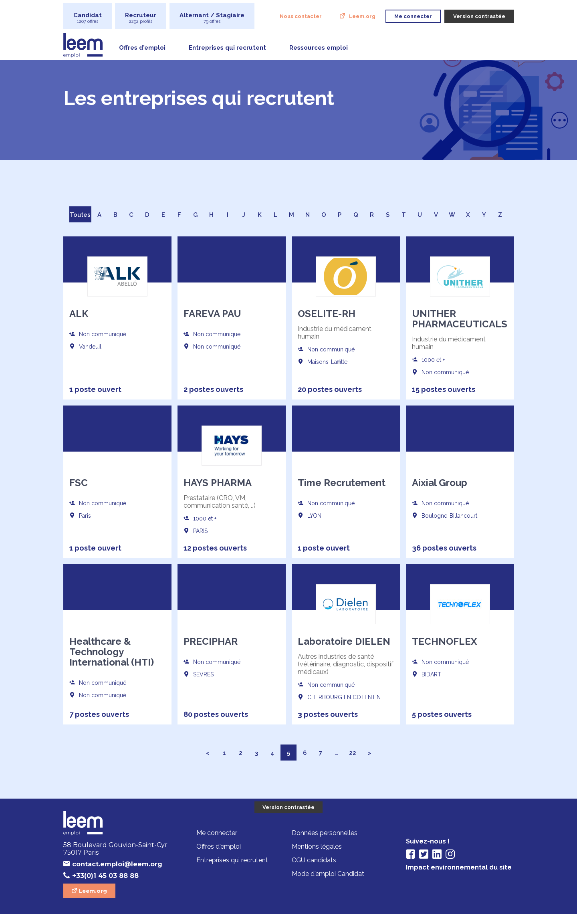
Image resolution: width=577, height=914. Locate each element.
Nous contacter (301, 16)
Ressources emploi (318, 47)
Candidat (87, 18)
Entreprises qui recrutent (227, 47)
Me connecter (216, 833)
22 (352, 753)
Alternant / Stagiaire (212, 18)
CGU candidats (314, 860)
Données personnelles (324, 833)
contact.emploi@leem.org (117, 864)
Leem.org (362, 16)
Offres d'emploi (142, 47)
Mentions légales (317, 846)
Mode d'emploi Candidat (328, 874)
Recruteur (140, 18)
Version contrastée (288, 807)
